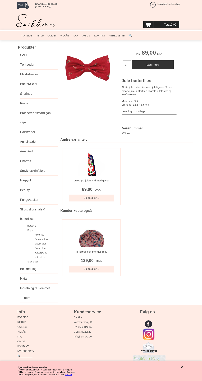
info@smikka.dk (83, 336)
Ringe (24, 103)
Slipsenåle (33, 261)
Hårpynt (25, 180)
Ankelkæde (28, 141)
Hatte (23, 278)
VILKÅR (64, 35)
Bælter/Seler (28, 84)
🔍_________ (136, 35)
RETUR (40, 35)
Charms (25, 161)
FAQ (75, 35)
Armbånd (26, 151)
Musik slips (40, 243)
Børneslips (40, 248)
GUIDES (52, 35)
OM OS (85, 35)
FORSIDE (26, 35)
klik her (68, 374)
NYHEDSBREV (117, 35)
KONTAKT (99, 35)
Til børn (25, 298)
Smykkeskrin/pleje (32, 170)
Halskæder (27, 132)
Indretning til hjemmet (35, 288)
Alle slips (39, 234)
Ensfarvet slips (42, 239)
